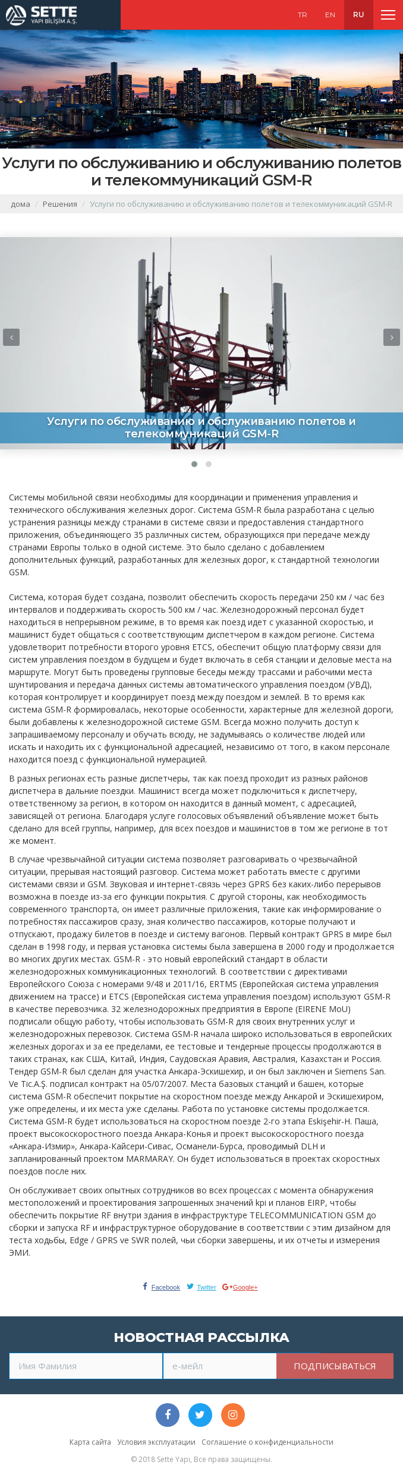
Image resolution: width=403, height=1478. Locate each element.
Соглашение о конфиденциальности (267, 1442)
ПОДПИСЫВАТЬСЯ (335, 1366)
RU (358, 14)
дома (20, 203)
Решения (60, 203)
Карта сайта (90, 1442)
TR (302, 14)
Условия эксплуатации (156, 1442)
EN (330, 14)
